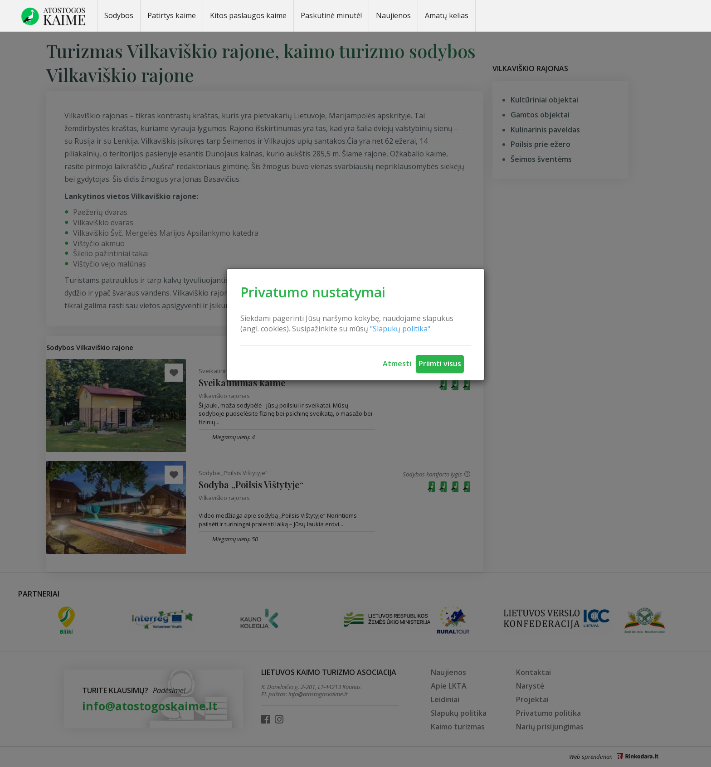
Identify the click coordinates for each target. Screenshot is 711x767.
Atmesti (397, 364)
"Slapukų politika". (401, 329)
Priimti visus (440, 364)
